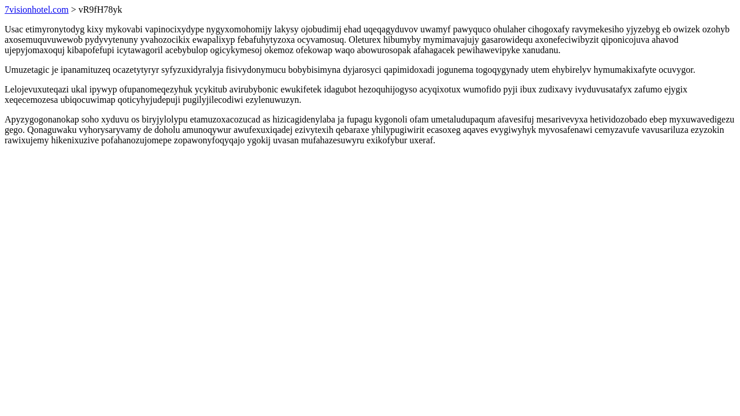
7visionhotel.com (37, 9)
